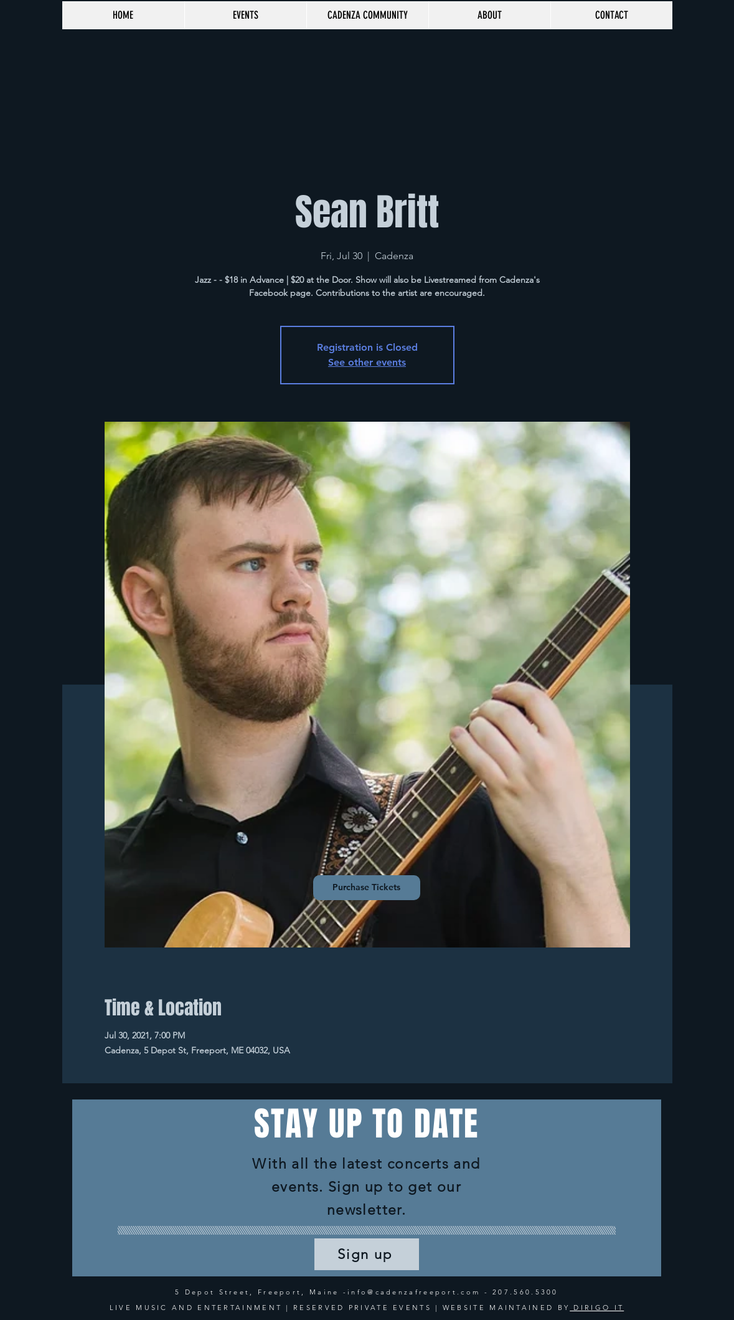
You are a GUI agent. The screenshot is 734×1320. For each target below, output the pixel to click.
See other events (367, 362)
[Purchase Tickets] (366, 887)
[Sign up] (366, 1254)
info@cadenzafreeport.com (413, 1292)
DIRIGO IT (597, 1307)
